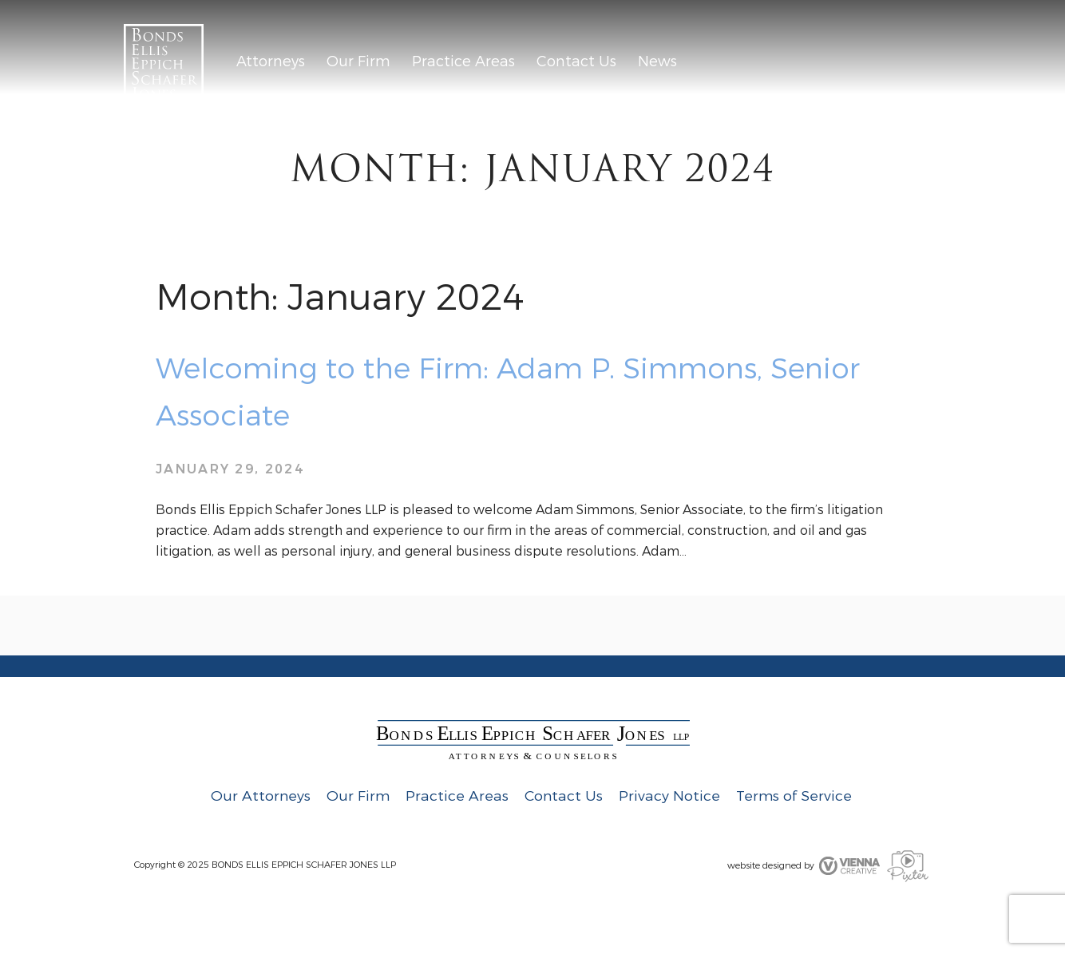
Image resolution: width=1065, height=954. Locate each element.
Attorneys (270, 61)
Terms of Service (794, 796)
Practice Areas (463, 61)
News (657, 61)
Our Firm (358, 61)
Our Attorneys (261, 796)
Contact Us (576, 61)
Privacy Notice (669, 796)
